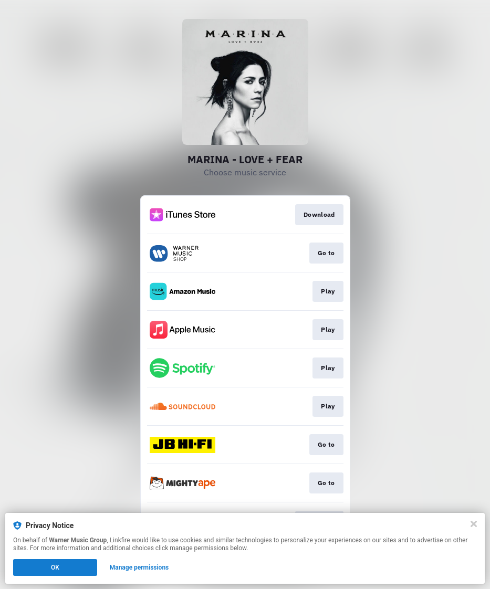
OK (55, 567)
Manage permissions (139, 567)
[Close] (473, 524)
